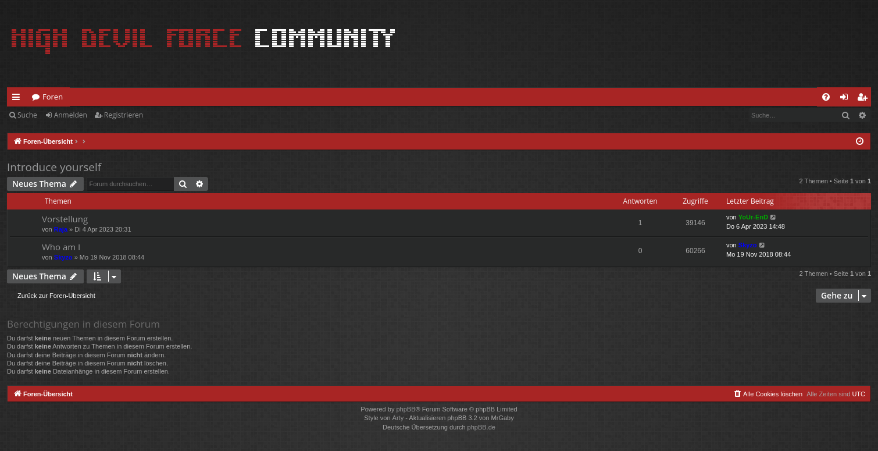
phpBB (405, 409)
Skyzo (63, 257)
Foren (52, 96)
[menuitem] (826, 96)
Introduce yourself (54, 167)
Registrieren (123, 115)
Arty (398, 417)
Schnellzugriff (18, 98)
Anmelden (70, 115)
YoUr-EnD (753, 217)
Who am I (61, 247)
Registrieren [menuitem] (864, 98)
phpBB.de (481, 427)
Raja (60, 229)
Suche (27, 115)
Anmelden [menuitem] (847, 98)
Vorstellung (65, 219)
